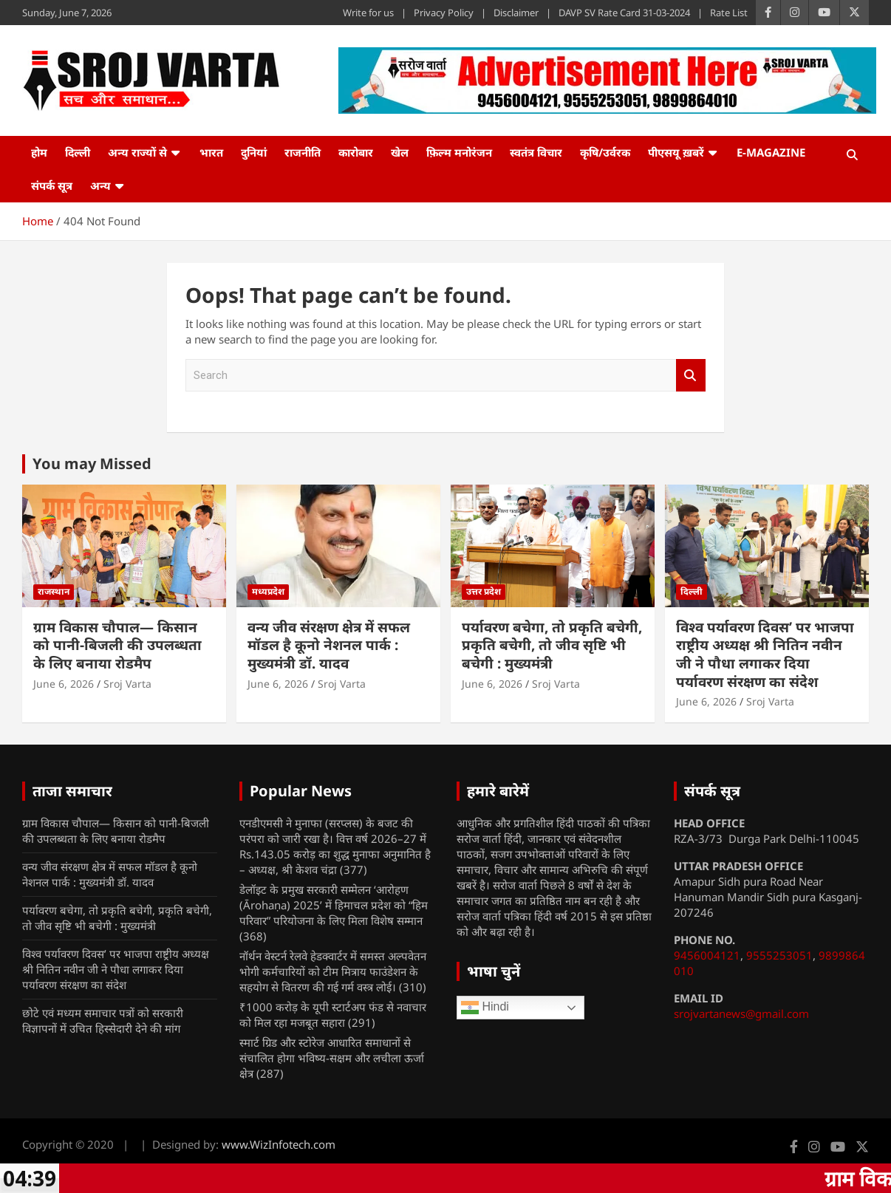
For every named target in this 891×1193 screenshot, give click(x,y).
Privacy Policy (444, 12)
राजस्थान (53, 591)
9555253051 (779, 955)
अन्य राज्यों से (137, 152)
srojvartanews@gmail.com (741, 1013)
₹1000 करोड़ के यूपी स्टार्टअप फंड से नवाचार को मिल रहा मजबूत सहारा (332, 1014)
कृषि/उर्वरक (605, 152)
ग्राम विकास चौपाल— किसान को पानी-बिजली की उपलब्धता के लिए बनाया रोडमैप (117, 645)
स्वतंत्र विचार (536, 152)
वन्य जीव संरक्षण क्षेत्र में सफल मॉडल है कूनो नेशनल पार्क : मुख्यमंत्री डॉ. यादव (329, 645)
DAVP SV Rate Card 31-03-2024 (624, 12)
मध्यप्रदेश (268, 591)
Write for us (368, 12)
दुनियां (254, 152)
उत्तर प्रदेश (483, 591)
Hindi (485, 1007)
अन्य (100, 185)
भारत (211, 152)
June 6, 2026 (63, 684)
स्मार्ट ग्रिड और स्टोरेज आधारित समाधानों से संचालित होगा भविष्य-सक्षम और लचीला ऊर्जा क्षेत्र (331, 1058)
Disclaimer (516, 12)
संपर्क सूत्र (51, 185)
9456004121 (707, 955)
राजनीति (302, 152)
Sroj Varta (127, 684)
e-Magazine (771, 152)
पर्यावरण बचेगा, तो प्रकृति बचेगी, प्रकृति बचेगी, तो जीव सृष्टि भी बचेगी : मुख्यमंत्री (552, 645)
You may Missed (92, 464)
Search (691, 375)
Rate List (729, 12)
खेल (400, 152)
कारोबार (355, 152)
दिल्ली (77, 152)
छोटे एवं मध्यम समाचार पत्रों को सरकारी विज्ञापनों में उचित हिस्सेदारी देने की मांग (102, 1020)
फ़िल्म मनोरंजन (459, 152)
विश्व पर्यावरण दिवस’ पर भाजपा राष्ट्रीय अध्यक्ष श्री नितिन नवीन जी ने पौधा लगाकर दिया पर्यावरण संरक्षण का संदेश (765, 654)
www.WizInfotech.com (278, 1144)
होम (39, 152)
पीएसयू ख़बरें (676, 152)
